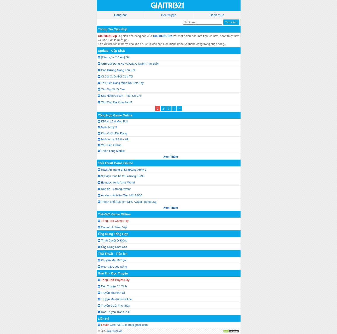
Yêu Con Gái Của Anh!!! (116, 102)
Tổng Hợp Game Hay (115, 220)
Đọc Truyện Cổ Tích (114, 286)
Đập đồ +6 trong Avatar (116, 189)
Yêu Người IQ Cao (113, 89)
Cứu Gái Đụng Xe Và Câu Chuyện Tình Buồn (130, 63)
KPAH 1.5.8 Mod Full (114, 121)
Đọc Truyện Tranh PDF (116, 312)
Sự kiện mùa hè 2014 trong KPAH (122, 176)
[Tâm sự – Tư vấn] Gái (115, 57)
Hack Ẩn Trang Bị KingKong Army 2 (123, 169)
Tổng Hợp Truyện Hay (115, 280)
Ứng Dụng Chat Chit (114, 247)
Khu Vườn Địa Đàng (114, 133)
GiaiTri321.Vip (114, 331)
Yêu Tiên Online (111, 145)
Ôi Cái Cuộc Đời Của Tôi (117, 76)
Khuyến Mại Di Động (114, 260)
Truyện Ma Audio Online (116, 299)
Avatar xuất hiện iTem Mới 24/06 (121, 195)
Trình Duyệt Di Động (114, 240)
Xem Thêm (171, 156)
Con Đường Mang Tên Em (118, 70)
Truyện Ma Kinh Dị (113, 292)
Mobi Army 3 (109, 127)
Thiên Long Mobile (113, 151)
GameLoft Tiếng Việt (114, 227)
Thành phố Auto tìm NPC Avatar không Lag (128, 201)
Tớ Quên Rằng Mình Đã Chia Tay (122, 83)
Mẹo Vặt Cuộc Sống (114, 266)
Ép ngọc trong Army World (118, 182)
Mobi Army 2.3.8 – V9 (115, 139)
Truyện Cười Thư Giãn (115, 305)
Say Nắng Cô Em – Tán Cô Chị (121, 95)
